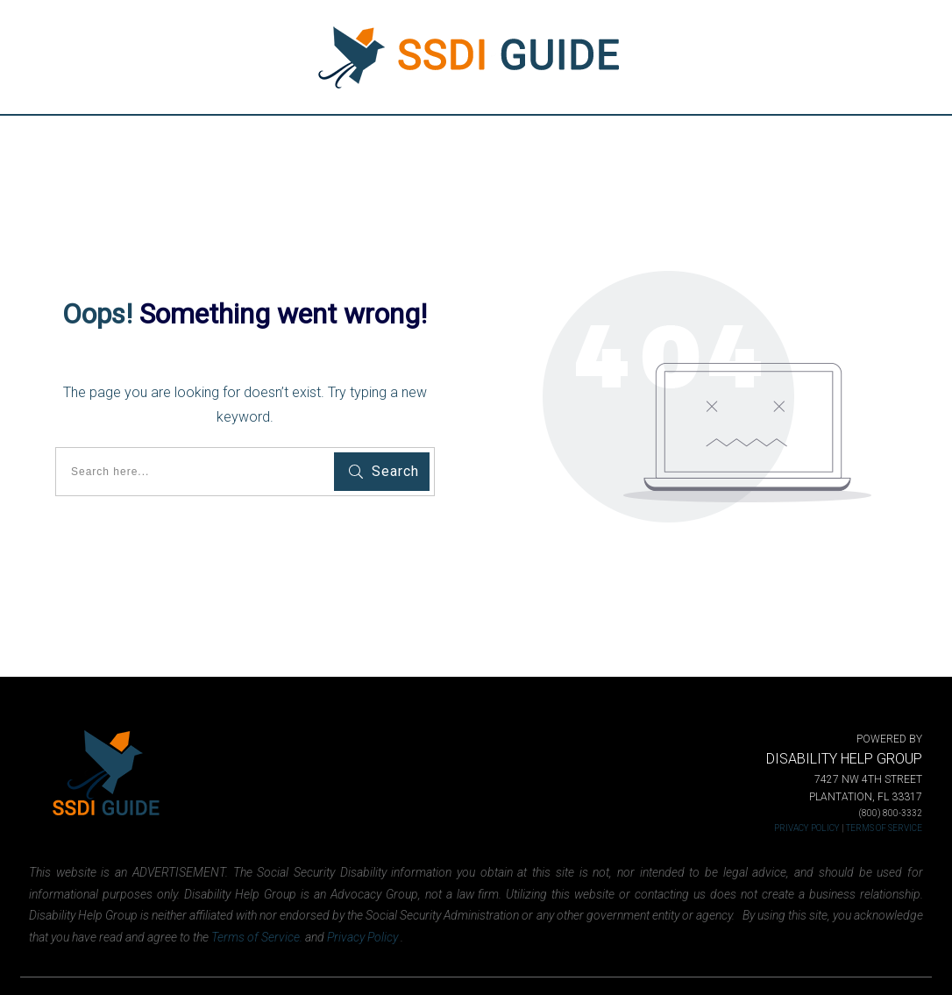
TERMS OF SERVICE (884, 828)
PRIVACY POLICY (807, 828)
